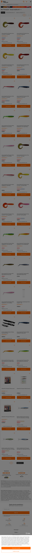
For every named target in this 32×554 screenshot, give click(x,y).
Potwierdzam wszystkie (16, 548)
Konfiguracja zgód (16, 551)
